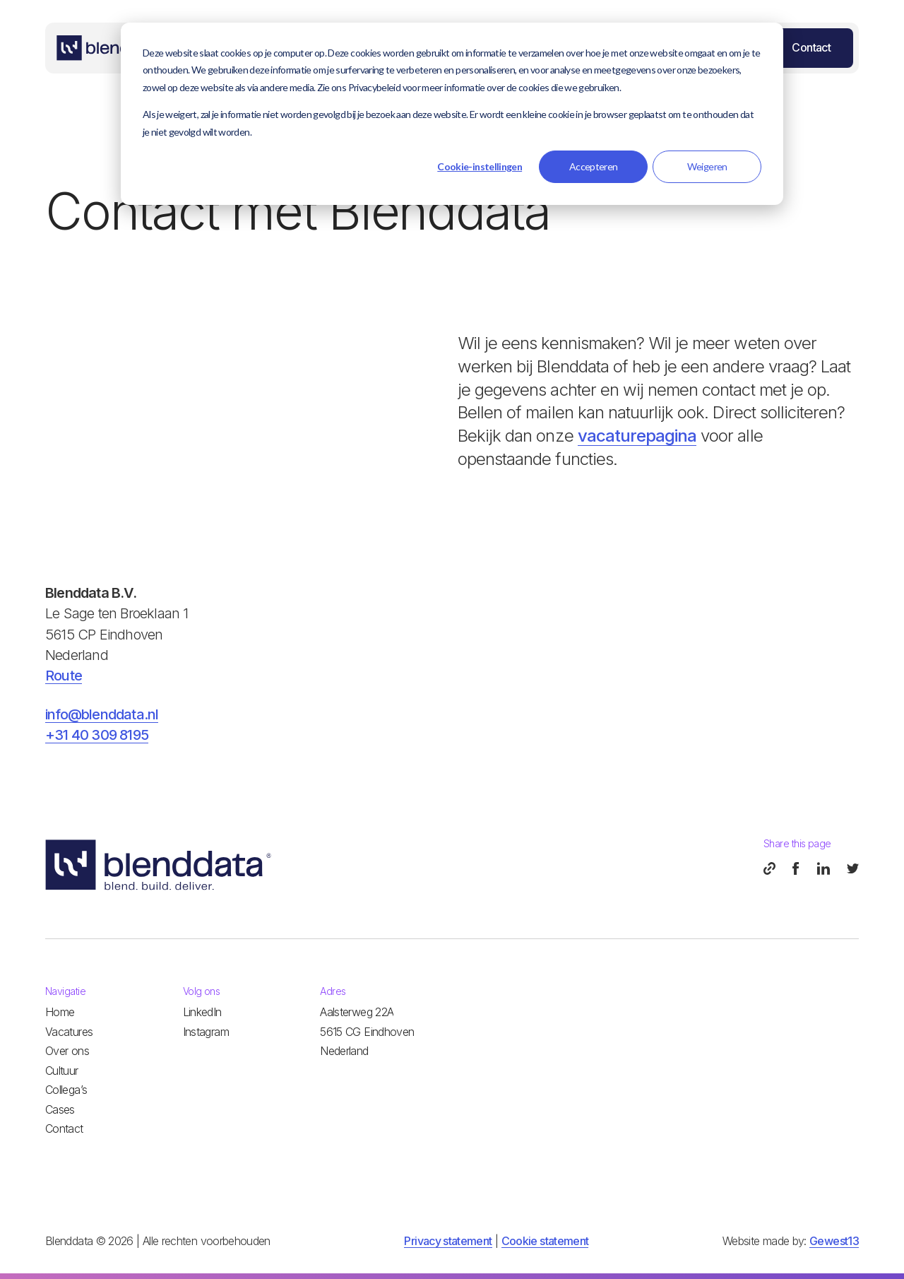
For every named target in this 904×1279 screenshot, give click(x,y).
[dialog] (452, 114)
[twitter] (853, 868)
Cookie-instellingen (479, 166)
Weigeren (707, 166)
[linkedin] (823, 868)
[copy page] (769, 868)
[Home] (110, 48)
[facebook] (796, 868)
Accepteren (593, 166)
